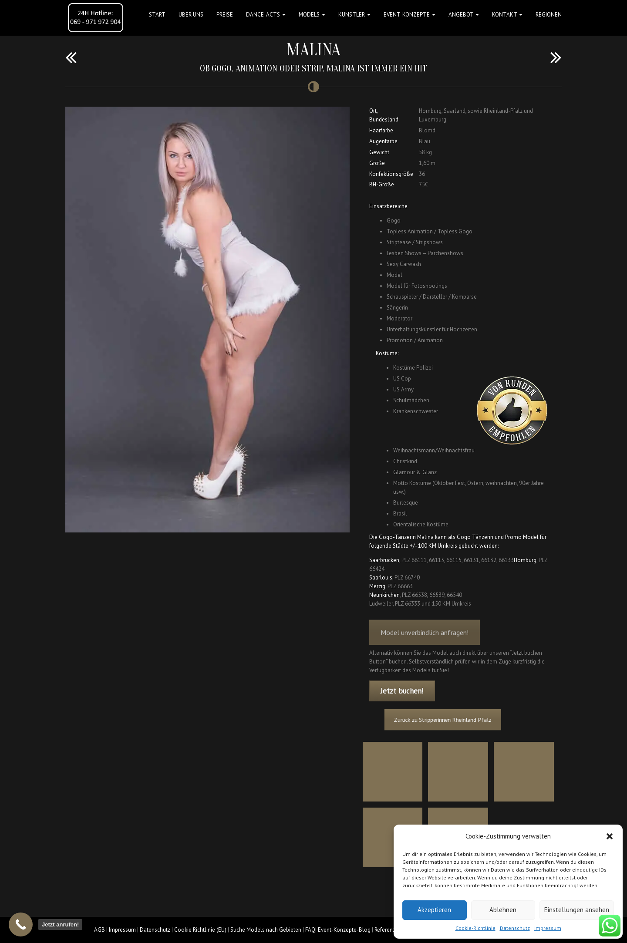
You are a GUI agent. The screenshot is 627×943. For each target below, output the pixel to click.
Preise (224, 14)
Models (312, 14)
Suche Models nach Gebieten (265, 929)
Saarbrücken (384, 560)
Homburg (525, 560)
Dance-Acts (266, 14)
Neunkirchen (384, 595)
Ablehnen (502, 910)
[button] (609, 836)
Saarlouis (380, 577)
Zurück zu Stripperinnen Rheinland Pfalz (446, 719)
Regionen (549, 14)
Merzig (377, 586)
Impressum (547, 928)
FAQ (310, 929)
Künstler (354, 14)
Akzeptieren (434, 910)
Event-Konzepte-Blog (344, 929)
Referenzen (387, 929)
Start (157, 14)
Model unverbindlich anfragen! (425, 638)
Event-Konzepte (409, 14)
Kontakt (507, 14)
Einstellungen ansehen (576, 910)
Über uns (191, 14)
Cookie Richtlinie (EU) (200, 929)
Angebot (463, 14)
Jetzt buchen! (402, 691)
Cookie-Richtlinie (475, 928)
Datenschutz (515, 928)
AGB (99, 929)
